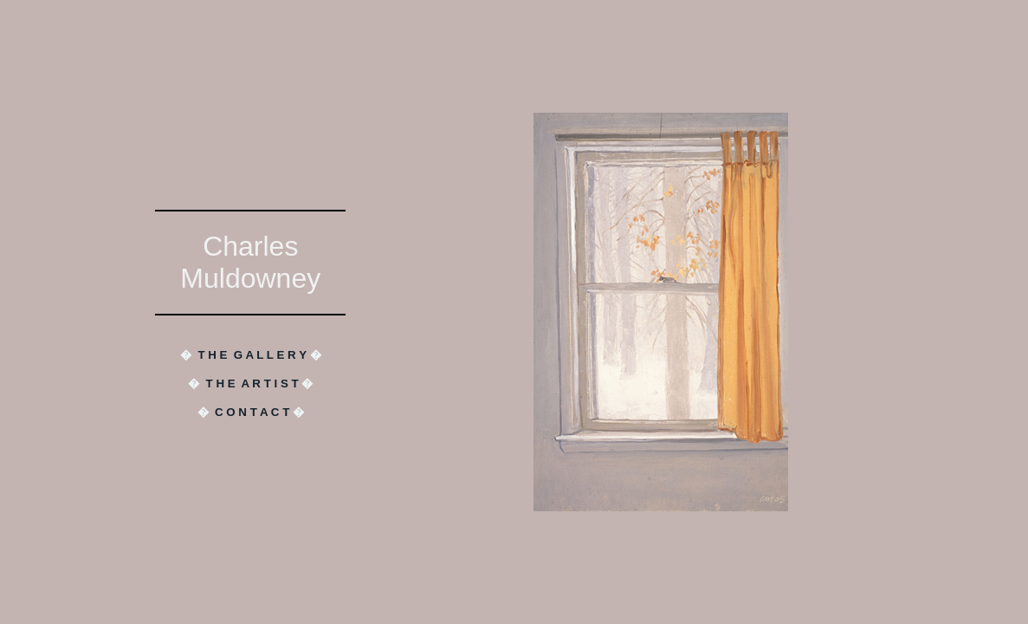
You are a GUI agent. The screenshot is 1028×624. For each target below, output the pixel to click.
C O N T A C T (252, 412)
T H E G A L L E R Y (251, 354)
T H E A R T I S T (252, 383)
